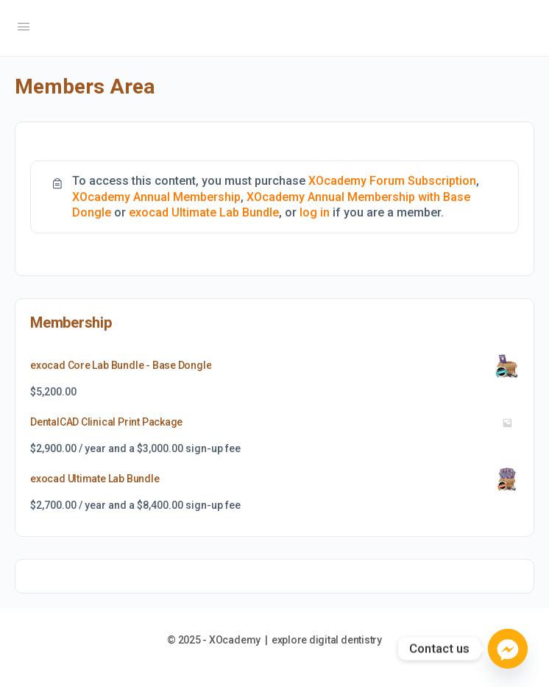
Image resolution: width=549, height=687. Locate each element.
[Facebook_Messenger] (508, 649)
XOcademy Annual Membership (156, 197)
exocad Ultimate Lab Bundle (204, 212)
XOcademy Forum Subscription (392, 181)
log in (315, 212)
